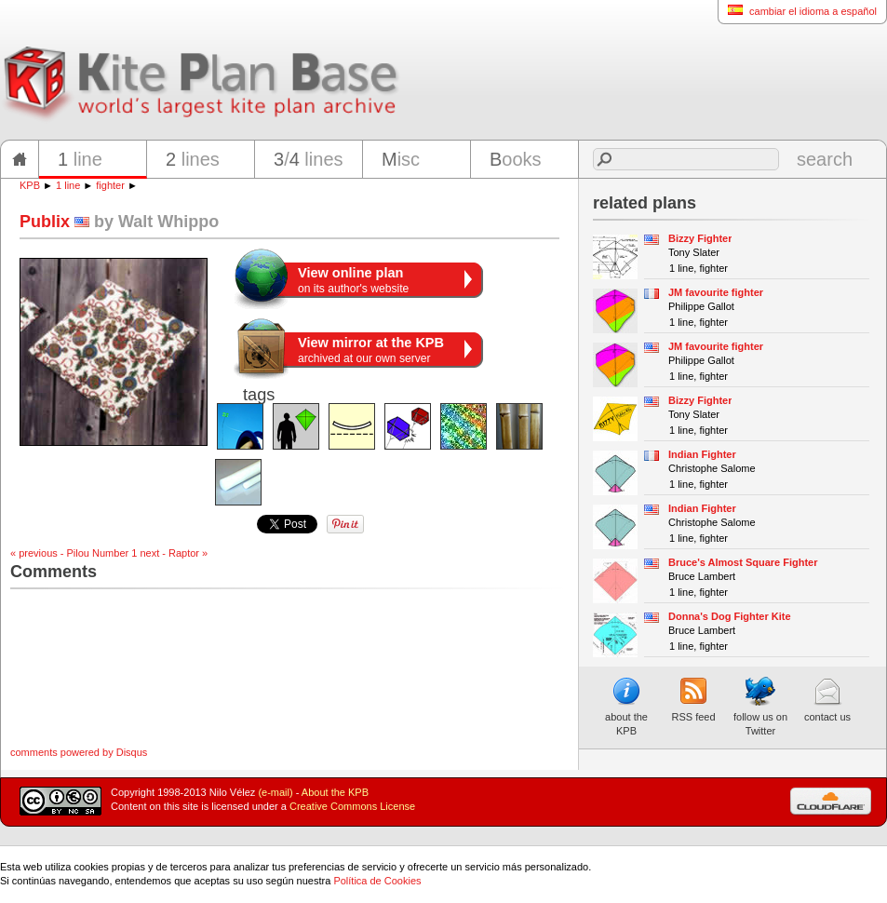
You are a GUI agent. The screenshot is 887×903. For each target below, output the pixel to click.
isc (401, 159)
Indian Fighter (702, 454)
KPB (30, 185)
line (80, 159)
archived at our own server (371, 350)
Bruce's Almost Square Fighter (743, 562)
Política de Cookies (377, 880)
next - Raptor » (174, 553)
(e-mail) (275, 792)
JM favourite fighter (715, 292)
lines (193, 159)
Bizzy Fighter (700, 238)
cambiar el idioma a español (797, 11)
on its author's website (353, 280)
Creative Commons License (352, 806)
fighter (110, 185)
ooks (516, 159)
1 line (68, 185)
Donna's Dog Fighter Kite (729, 616)
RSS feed (693, 699)
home (19, 159)
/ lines (308, 159)
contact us (827, 699)
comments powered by (78, 752)
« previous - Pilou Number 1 (73, 553)
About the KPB (335, 792)
